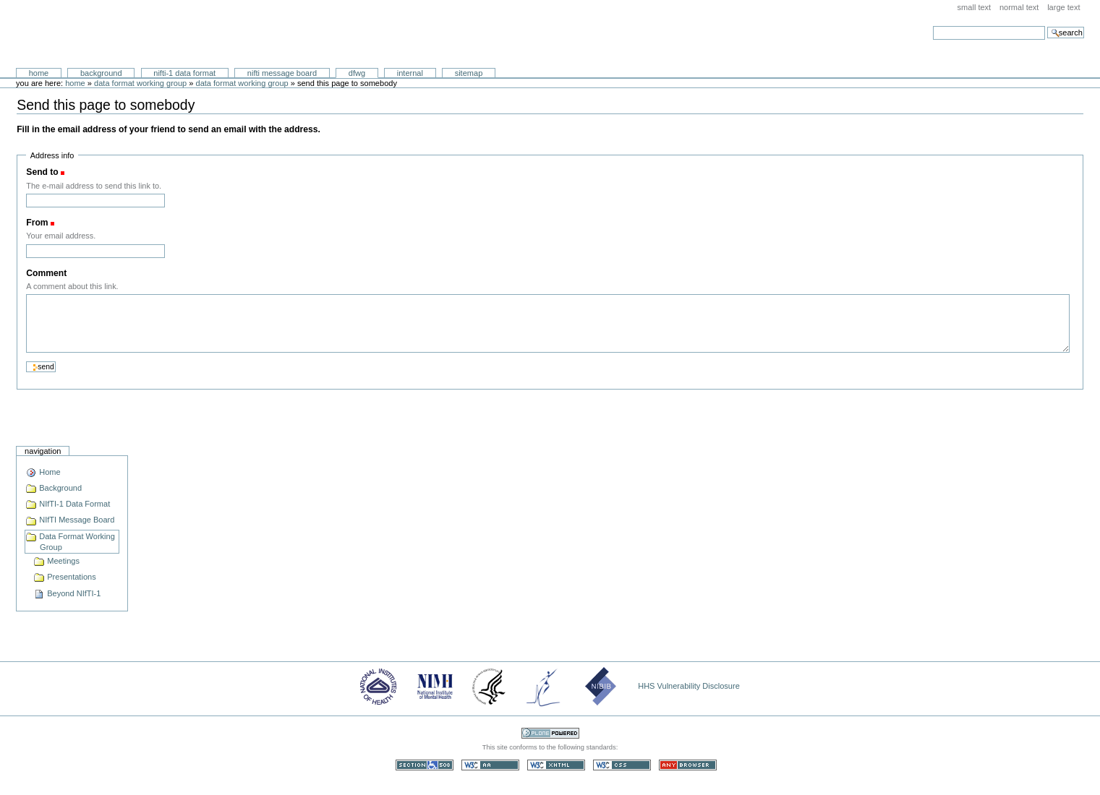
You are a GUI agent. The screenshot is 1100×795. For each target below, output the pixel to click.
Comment (46, 273)
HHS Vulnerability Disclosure (689, 686)
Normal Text (1019, 7)
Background (101, 73)
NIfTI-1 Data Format (184, 73)
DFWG (357, 73)
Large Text (1063, 7)
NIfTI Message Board (282, 73)
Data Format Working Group (140, 83)
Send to (42, 172)
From (37, 223)
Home (39, 73)
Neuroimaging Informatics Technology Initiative (149, 34)
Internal (410, 73)
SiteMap (469, 73)
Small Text (975, 7)
